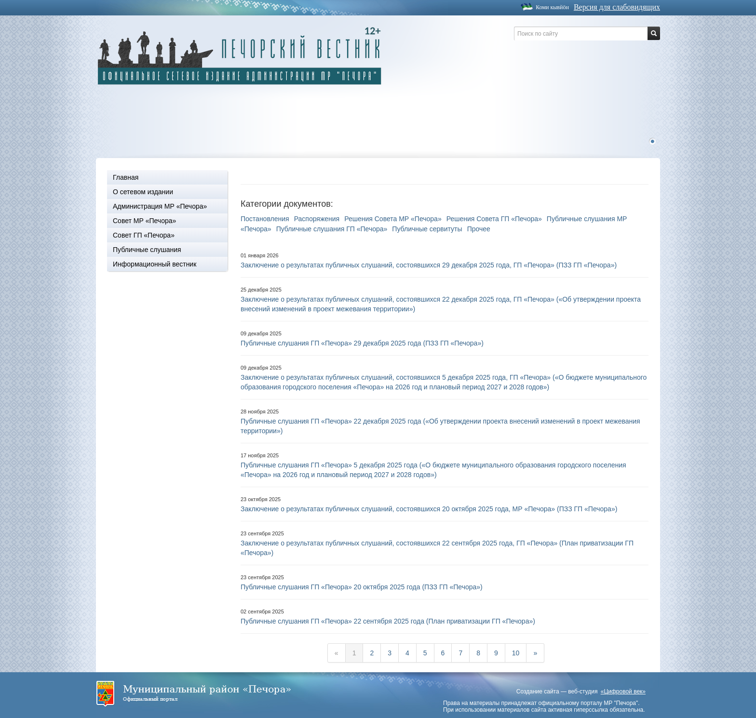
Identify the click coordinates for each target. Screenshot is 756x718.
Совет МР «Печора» (144, 221)
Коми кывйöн (552, 7)
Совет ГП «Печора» (144, 235)
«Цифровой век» (623, 691)
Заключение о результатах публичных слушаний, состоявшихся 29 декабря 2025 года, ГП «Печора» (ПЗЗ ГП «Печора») (429, 265)
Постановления (265, 219)
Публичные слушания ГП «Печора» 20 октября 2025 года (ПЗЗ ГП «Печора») (362, 587)
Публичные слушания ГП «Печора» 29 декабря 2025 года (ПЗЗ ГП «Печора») (362, 343)
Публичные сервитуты (427, 229)
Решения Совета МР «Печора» (392, 219)
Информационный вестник (154, 264)
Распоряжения (317, 219)
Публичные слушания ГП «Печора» (332, 229)
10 (516, 653)
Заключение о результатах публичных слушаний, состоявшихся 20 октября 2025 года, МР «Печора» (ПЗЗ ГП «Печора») (429, 509)
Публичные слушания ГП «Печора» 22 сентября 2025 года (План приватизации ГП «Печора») (388, 621)
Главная (125, 177)
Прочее (478, 229)
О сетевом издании (143, 192)
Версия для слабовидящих (617, 7)
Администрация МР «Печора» (160, 206)
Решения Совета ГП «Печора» (494, 219)
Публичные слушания (147, 249)
